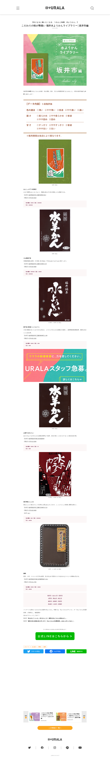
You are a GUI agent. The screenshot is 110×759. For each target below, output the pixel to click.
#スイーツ (26, 646)
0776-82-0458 (32, 510)
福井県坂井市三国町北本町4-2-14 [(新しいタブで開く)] (37, 507)
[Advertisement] (55, 670)
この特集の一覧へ (55, 728)
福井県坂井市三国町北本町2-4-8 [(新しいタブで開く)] (37, 264)
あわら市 (55, 595)
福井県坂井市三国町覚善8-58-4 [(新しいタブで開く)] (37, 195)
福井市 (49, 595)
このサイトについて (55, 755)
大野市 (50, 598)
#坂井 (44, 646)
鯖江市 (60, 598)
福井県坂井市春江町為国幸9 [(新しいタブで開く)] (36, 438)
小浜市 (55, 604)
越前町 (55, 601)
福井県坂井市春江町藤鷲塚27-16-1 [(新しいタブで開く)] (38, 579)
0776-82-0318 (32, 198)
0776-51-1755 (32, 582)
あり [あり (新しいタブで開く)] (29, 513)
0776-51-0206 (32, 441)
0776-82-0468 (32, 266)
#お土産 (33, 646)
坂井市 (61, 595)
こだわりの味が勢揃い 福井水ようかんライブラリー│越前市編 (73, 715)
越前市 (50, 601)
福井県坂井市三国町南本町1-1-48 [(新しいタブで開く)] (37, 335)
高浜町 (50, 604)
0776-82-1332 (32, 338)
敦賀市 (60, 601)
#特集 (39, 646)
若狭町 (60, 604)
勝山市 (55, 598)
